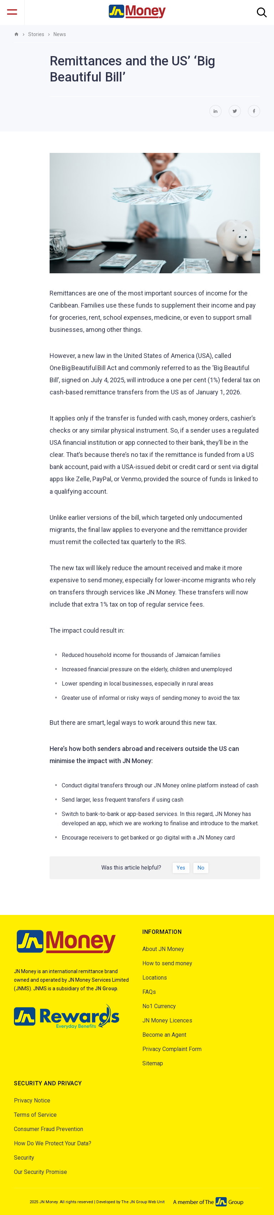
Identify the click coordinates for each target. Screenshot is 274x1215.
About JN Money (163, 949)
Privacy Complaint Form (172, 1049)
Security (24, 1157)
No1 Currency (159, 1006)
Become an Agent (164, 1034)
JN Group (106, 988)
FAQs (149, 992)
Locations (154, 977)
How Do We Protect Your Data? (52, 1143)
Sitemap (152, 1063)
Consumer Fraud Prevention (48, 1129)
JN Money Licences (167, 1020)
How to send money (167, 963)
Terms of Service (35, 1114)
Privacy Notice (32, 1100)
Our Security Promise (40, 1172)
